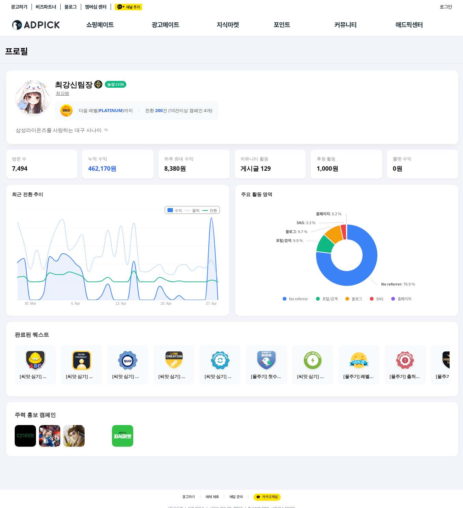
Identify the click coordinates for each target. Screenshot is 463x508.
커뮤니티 (345, 25)
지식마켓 (228, 25)
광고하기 (19, 7)
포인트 (282, 25)
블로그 (70, 7)
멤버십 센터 (96, 7)
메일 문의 (236, 497)
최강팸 (62, 93)
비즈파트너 (46, 7)
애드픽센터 (409, 25)
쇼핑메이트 (100, 25)
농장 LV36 (115, 84)
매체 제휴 (212, 497)
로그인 (446, 6)
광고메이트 (165, 25)
